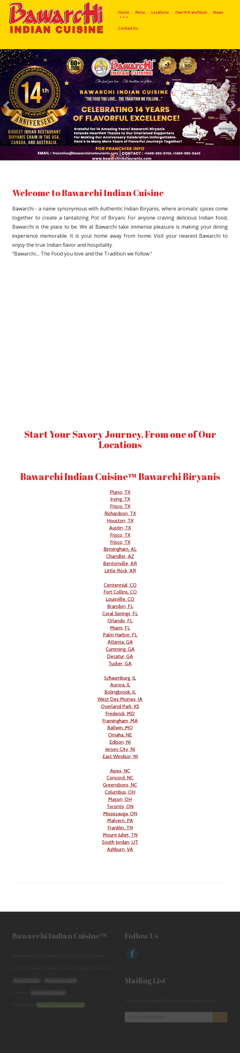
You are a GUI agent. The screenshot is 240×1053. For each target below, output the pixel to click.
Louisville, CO (120, 599)
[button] (18, 105)
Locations (160, 12)
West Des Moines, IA (120, 699)
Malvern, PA (120, 820)
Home (123, 12)
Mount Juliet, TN (120, 835)
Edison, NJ (120, 742)
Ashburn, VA (120, 849)
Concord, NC (120, 778)
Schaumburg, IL (120, 678)
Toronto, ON (120, 806)
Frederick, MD (120, 713)
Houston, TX (120, 521)
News (218, 12)
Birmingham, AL (120, 549)
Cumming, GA (120, 649)
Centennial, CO (120, 585)
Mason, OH (120, 799)
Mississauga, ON (120, 814)
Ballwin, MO (120, 728)
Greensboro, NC (120, 785)
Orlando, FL (120, 621)
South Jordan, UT (120, 842)
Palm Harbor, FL (120, 635)
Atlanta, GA (120, 642)
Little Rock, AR (120, 571)
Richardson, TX (120, 513)
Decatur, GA (120, 656)
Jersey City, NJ (120, 749)
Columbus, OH (120, 792)
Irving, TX (120, 499)
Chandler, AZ (120, 556)
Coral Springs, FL (120, 613)
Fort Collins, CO (120, 592)
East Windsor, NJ (120, 756)
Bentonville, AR (120, 563)
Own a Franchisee (191, 12)
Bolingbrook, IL (120, 692)
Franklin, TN (120, 828)
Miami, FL (120, 628)
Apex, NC (120, 771)
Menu (140, 12)
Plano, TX (120, 492)
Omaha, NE (120, 735)
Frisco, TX (120, 506)
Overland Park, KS (120, 706)
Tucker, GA (120, 663)
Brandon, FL (120, 606)
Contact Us (128, 28)
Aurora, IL (120, 685)
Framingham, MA (120, 721)
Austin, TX (120, 528)
